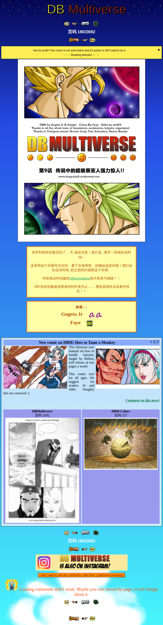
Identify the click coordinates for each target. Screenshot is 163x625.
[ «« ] (67, 23)
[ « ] (85, 23)
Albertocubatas (80, 278)
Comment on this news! (143, 400)
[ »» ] (92, 40)
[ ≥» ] (85, 40)
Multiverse (86, 9)
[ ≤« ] (74, 23)
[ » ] (73, 40)
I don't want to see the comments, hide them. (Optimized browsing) (81, 575)
